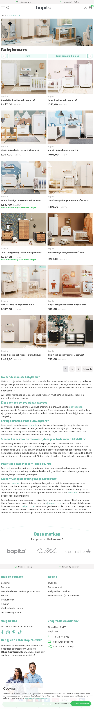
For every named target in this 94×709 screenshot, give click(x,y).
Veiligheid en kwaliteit (59, 591)
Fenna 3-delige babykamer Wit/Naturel (21, 200)
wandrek (16, 483)
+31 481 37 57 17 (61, 637)
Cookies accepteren (81, 703)
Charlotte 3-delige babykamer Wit (18, 100)
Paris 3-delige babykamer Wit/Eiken (66, 252)
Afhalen (5, 603)
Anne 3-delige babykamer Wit (63, 150)
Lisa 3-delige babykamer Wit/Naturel (20, 150)
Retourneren (7, 599)
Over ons (52, 582)
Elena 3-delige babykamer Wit (63, 100)
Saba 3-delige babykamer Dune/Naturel (21, 355)
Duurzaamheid (55, 587)
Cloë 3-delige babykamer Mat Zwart (66, 355)
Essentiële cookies (62, 703)
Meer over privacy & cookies (36, 698)
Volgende (87, 369)
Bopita (4, 96)
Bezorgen (6, 587)
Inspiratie (53, 631)
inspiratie (72, 492)
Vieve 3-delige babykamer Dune (17, 304)
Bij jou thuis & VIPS (57, 627)
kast (7, 468)
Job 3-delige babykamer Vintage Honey (21, 252)
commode (31, 425)
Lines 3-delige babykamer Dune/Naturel (68, 200)
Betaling (5, 582)
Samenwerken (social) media (63, 595)
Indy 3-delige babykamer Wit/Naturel (67, 304)
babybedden (75, 406)
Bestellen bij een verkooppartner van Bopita (20, 593)
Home (3, 15)
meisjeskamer (28, 506)
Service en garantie (11, 612)
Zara (27, 55)
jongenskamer (54, 503)
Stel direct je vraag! (63, 646)
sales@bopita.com (63, 641)
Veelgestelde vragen (12, 608)
